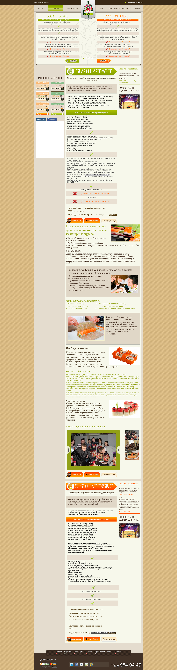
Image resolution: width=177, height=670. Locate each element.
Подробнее (113, 215)
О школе (100, 8)
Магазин (41, 8)
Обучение (55, 8)
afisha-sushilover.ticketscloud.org (97, 175)
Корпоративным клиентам (118, 8)
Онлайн (54, 667)
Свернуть (106, 475)
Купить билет (92, 221)
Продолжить (41, 114)
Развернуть (107, 221)
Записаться (76, 220)
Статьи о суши (72, 8)
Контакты (136, 8)
